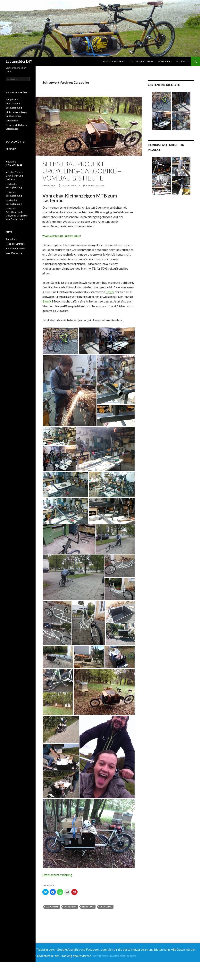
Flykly (110, 292)
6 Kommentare (95, 185)
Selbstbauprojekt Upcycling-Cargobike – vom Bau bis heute (81, 171)
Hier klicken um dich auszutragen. (114, 956)
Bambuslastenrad (113, 61)
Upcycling (106, 906)
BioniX (46, 301)
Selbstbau (88, 906)
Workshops (164, 61)
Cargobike (52, 906)
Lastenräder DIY (19, 61)
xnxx (8, 172)
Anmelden (11, 239)
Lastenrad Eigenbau (141, 61)
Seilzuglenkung (14, 107)
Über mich (182, 61)
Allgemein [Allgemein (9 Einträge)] (11, 148)
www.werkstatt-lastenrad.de (61, 235)
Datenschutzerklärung (57, 875)
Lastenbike (70, 906)
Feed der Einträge (15, 243)
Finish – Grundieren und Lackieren (14, 176)
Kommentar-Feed (15, 248)
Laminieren (12, 120)
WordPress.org (14, 253)
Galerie (50, 185)
